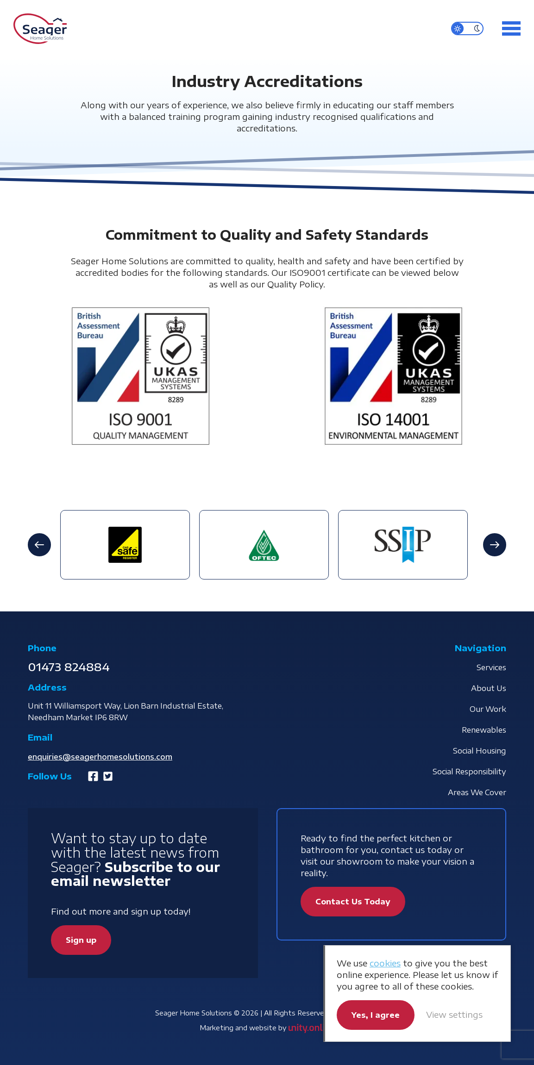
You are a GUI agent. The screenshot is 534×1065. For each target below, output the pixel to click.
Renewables (484, 730)
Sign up (81, 940)
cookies (385, 963)
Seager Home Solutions (40, 28)
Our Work (488, 709)
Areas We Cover (477, 792)
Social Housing (479, 750)
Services (491, 667)
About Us (488, 688)
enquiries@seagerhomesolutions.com (100, 756)
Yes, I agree (376, 1015)
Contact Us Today (352, 901)
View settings (454, 1014)
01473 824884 (69, 666)
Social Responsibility (469, 771)
